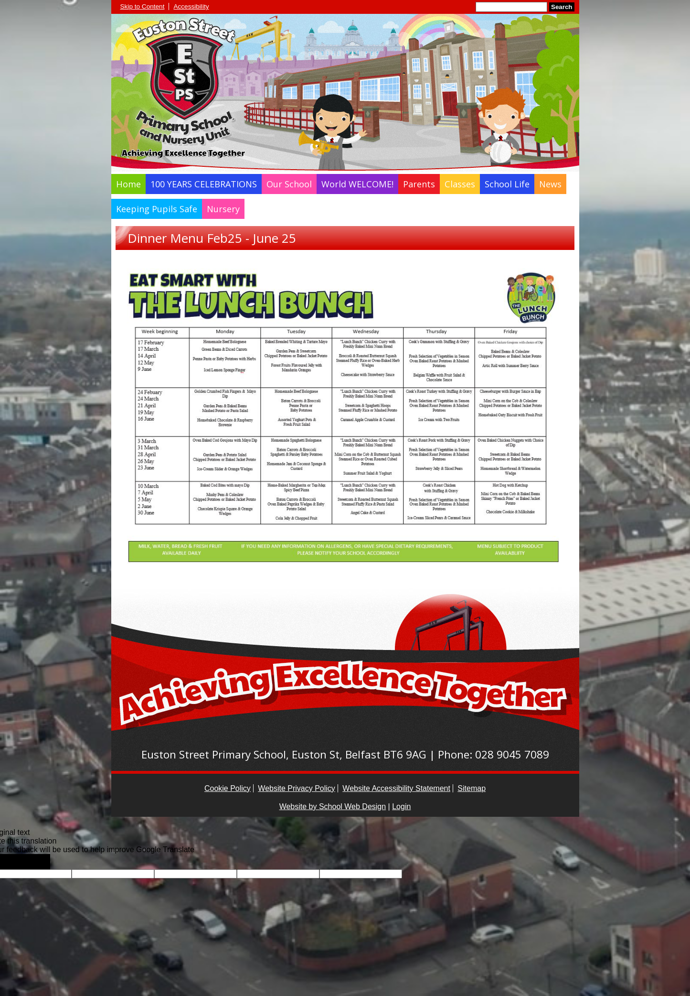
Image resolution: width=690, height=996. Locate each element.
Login (401, 806)
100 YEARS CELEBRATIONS (203, 184)
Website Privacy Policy (296, 788)
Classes (460, 184)
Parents (419, 184)
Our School (289, 184)
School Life (507, 184)
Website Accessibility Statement (396, 788)
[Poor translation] (35, 861)
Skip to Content (142, 6)
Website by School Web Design (332, 806)
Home (128, 184)
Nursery (223, 209)
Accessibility (191, 6)
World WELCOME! (357, 184)
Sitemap (471, 788)
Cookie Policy (227, 788)
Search (561, 7)
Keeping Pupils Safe (156, 209)
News (550, 184)
